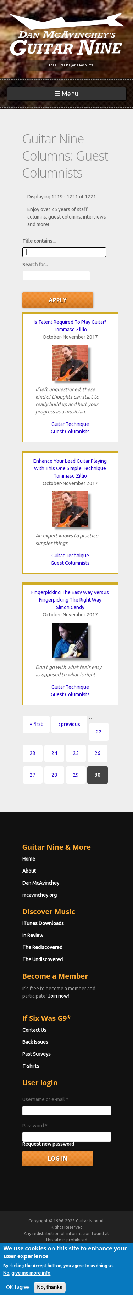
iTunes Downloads (43, 923)
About (29, 871)
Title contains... (39, 241)
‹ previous (69, 724)
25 (76, 753)
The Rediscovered (42, 947)
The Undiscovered (42, 959)
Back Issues (35, 1042)
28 (54, 775)
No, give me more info (26, 1290)
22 (99, 731)
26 (97, 753)
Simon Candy (70, 607)
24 (54, 753)
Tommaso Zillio (70, 329)
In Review (32, 935)
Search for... (35, 265)
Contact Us (34, 1030)
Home (28, 859)
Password (35, 1125)
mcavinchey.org (39, 895)
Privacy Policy (65, 1259)
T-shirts (30, 1066)
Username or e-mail (45, 1099)
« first (36, 724)
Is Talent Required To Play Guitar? (70, 322)
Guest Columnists (70, 431)
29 (76, 775)
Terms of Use (75, 1252)
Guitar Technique (70, 424)
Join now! (58, 996)
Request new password (48, 1144)
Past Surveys (36, 1054)
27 (32, 775)
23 (32, 753)
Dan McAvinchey (40, 883)
